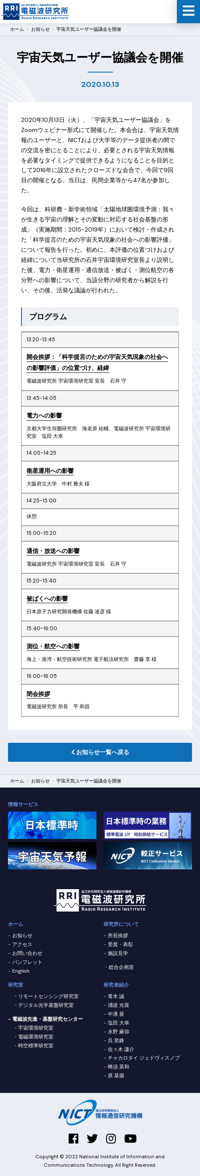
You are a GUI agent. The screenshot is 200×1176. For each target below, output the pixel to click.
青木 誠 (116, 996)
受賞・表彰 (120, 944)
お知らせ (40, 781)
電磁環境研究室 (35, 1036)
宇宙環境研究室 (35, 1028)
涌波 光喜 (118, 1005)
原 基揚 (116, 1075)
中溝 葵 (116, 1014)
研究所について (121, 924)
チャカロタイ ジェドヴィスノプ (144, 1058)
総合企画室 (121, 967)
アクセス (22, 944)
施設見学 (118, 953)
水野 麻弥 (118, 1031)
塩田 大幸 (118, 1023)
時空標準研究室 (35, 1045)
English (20, 971)
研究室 (15, 985)
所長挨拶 (118, 935)
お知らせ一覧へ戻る (100, 752)
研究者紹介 (116, 985)
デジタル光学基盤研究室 (46, 1005)
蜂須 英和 (118, 1066)
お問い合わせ (27, 953)
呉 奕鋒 (116, 1040)
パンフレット (27, 962)
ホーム (17, 781)
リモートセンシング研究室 (48, 996)
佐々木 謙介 (121, 1049)
